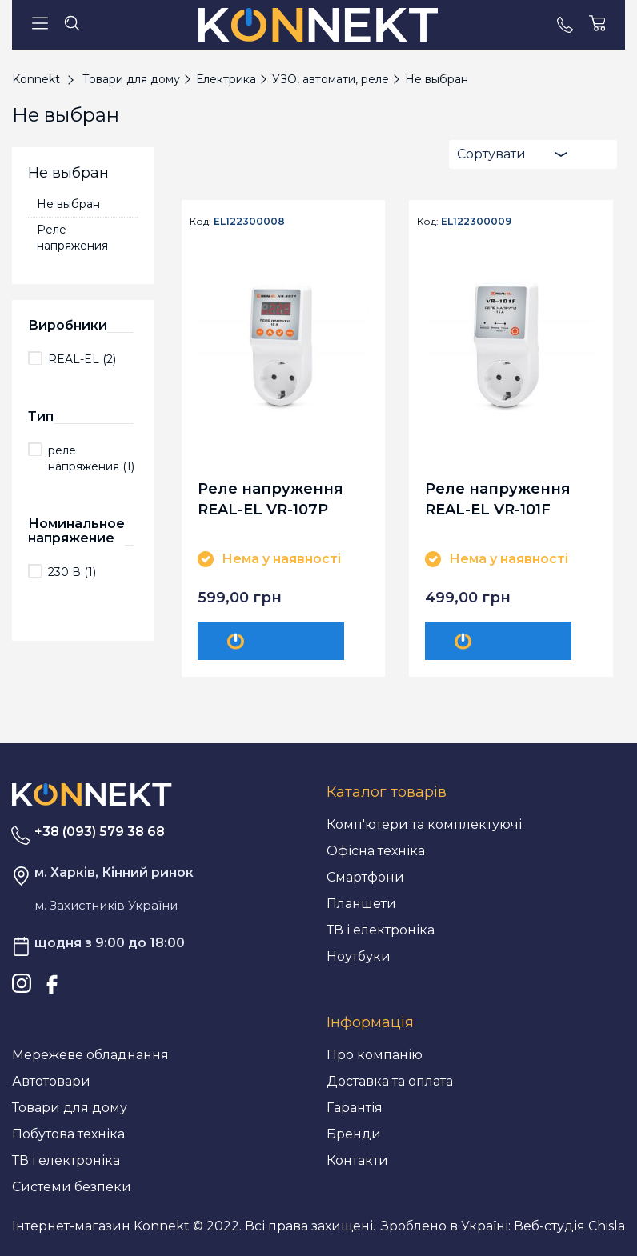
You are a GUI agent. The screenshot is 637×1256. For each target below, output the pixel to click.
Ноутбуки (359, 956)
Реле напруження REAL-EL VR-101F (498, 499)
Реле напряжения (72, 237)
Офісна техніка (376, 850)
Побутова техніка (68, 1134)
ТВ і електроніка (381, 930)
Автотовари (51, 1081)
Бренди (354, 1134)
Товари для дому (69, 1107)
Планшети (361, 903)
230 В (72, 572)
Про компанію (375, 1054)
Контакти (357, 1160)
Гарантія (355, 1107)
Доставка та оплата (390, 1081)
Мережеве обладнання (90, 1054)
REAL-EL (82, 359)
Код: (200, 221)
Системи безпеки (71, 1186)
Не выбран (68, 204)
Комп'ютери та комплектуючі (424, 824)
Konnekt (36, 79)
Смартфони (365, 877)
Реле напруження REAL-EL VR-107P (270, 499)
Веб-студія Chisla (569, 1226)
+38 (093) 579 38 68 (99, 831)
